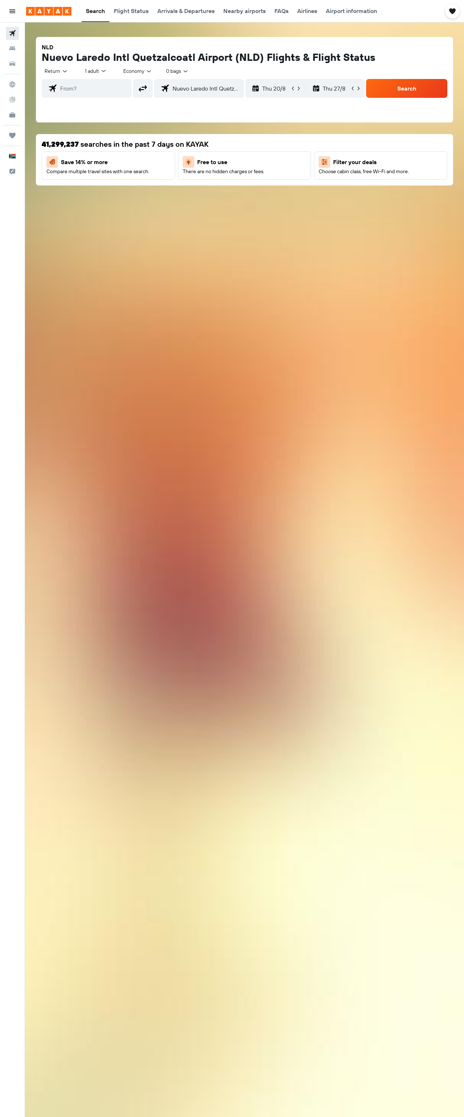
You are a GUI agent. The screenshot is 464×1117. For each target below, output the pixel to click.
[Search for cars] (12, 64)
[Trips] (12, 135)
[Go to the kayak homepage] (48, 11)
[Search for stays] (12, 48)
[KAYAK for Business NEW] (12, 115)
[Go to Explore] (12, 84)
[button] (12, 11)
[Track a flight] (12, 99)
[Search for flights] (12, 33)
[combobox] (56, 71)
